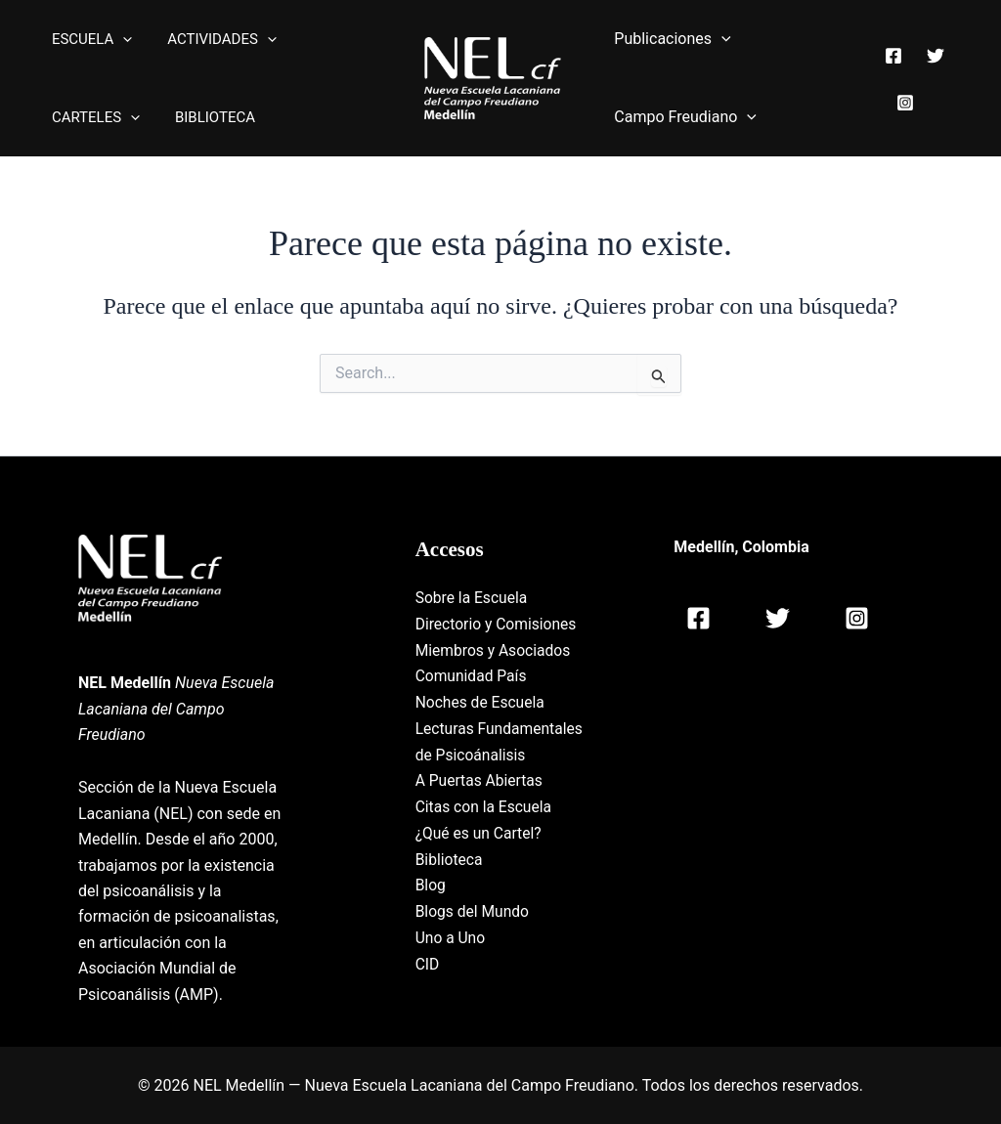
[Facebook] (891, 65)
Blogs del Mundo (473, 933)
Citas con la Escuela (485, 830)
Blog (431, 907)
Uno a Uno (451, 959)
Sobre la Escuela (473, 597)
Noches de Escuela (481, 701)
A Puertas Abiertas (480, 804)
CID (427, 984)
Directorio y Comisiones (498, 623)
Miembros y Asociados (495, 649)
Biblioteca (450, 881)
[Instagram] (903, 92)
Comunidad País (472, 675)
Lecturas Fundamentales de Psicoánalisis (479, 752)
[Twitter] (933, 65)
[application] (119, 39)
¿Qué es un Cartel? (479, 855)
